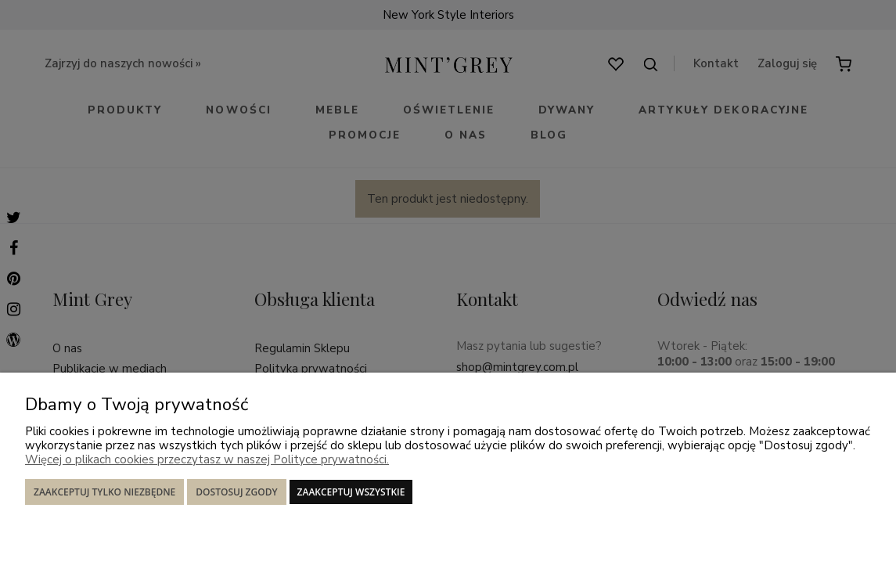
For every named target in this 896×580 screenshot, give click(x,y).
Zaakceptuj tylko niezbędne (104, 492)
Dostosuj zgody (236, 492)
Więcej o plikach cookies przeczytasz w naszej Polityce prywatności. (207, 459)
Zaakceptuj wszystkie (351, 492)
